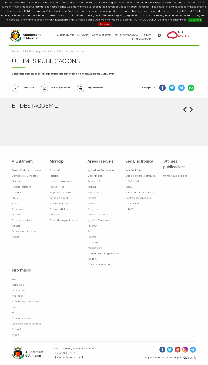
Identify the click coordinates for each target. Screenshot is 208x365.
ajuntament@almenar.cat (68, 357)
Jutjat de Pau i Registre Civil (103, 253)
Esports (92, 198)
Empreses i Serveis (61, 192)
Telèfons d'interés (60, 209)
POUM (15, 198)
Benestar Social (97, 181)
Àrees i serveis (102, 35)
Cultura (92, 187)
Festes (91, 203)
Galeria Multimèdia (61, 203)
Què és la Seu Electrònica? (140, 176)
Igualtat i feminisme (99, 220)
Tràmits (16, 225)
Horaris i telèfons (21, 187)
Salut (90, 231)
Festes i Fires (57, 187)
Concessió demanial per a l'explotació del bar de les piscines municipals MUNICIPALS (63, 73)
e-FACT (129, 209)
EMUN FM (93, 259)
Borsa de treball (59, 198)
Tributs (15, 237)
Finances (93, 209)
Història (54, 176)
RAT (14, 312)
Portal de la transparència (140, 192)
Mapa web (18, 284)
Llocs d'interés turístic (62, 181)
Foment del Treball (98, 214)
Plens (15, 203)
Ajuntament (65, 35)
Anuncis (16, 214)
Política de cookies (22, 318)
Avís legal (17, 295)
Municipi (83, 35)
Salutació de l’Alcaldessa (26, 170)
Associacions (95, 248)
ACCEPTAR (195, 19)
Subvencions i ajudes (24, 231)
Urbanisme (94, 242)
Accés (15, 334)
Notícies (54, 214)
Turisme (92, 237)
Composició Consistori (25, 176)
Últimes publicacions (42, 51)
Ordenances (19, 209)
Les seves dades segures (26, 323)
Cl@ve (129, 187)
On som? (55, 170)
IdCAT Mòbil (132, 181)
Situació (16, 181)
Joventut (92, 225)
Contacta (17, 192)
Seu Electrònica (126, 35)
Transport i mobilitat (99, 264)
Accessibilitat (19, 290)
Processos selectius (23, 220)
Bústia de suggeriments (63, 220)
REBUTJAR (104, 24)
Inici (23, 51)
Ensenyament (95, 192)
